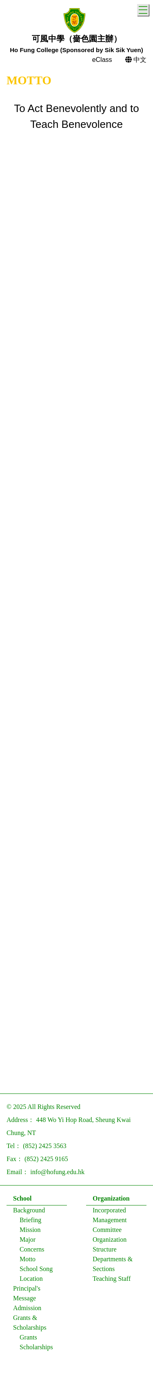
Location (31, 1280)
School (22, 1200)
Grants (28, 1338)
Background (29, 1211)
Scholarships (36, 1348)
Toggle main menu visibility (144, 8)
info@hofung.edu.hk (57, 1173)
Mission (30, 1231)
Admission (27, 1309)
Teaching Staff (112, 1280)
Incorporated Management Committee (110, 1221)
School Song (36, 1270)
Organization (111, 1200)
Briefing (30, 1221)
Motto (27, 1260)
